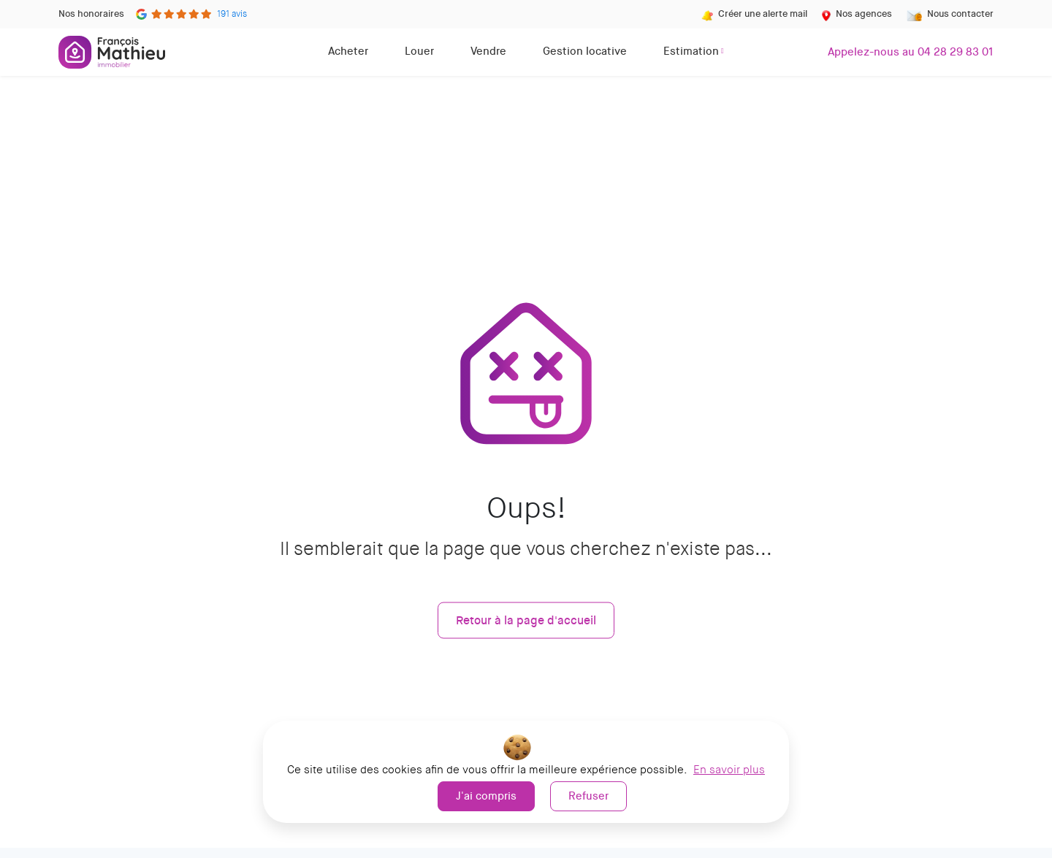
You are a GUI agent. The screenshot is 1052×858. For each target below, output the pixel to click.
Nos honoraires (91, 13)
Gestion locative (585, 51)
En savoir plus (729, 769)
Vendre (488, 51)
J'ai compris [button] (486, 796)
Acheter (348, 51)
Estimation (691, 51)
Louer (419, 51)
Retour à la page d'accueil (526, 619)
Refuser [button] (588, 796)
